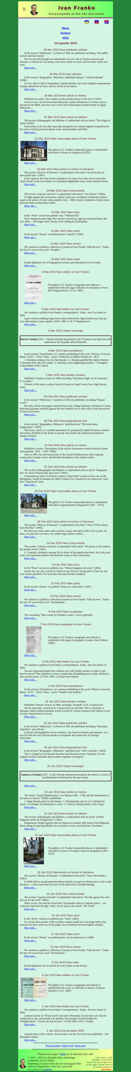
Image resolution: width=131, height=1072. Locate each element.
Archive (66, 33)
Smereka (47, 1069)
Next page (80, 1045)
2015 (65, 37)
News (65, 28)
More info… (30, 67)
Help (63, 1054)
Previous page (53, 1045)
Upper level (67, 1045)
